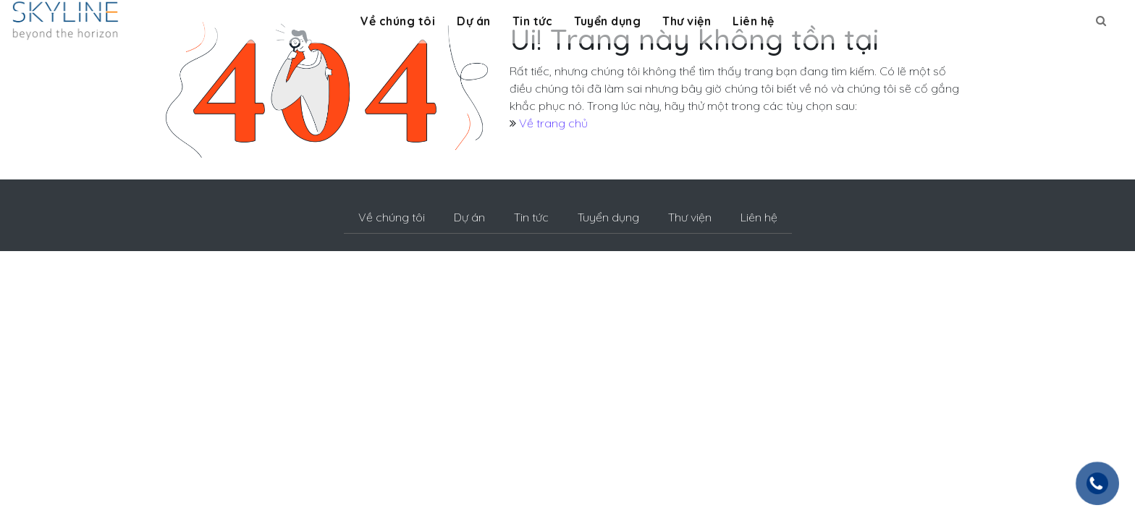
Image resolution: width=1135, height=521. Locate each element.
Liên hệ (754, 21)
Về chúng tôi (397, 21)
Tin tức (532, 21)
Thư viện (686, 21)
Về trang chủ (553, 123)
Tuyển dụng (607, 21)
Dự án (474, 21)
